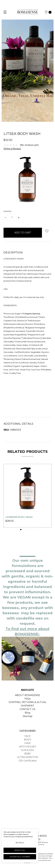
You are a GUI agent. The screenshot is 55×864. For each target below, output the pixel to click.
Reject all (20, 850)
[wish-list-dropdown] (46, 231)
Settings (20, 843)
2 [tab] (24, 529)
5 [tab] (34, 529)
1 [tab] (20, 529)
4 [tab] (31, 529)
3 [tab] (27, 529)
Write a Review (12, 148)
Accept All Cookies (20, 857)
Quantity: (8, 211)
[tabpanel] (27, 496)
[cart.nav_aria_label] (49, 12)
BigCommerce (39, 844)
